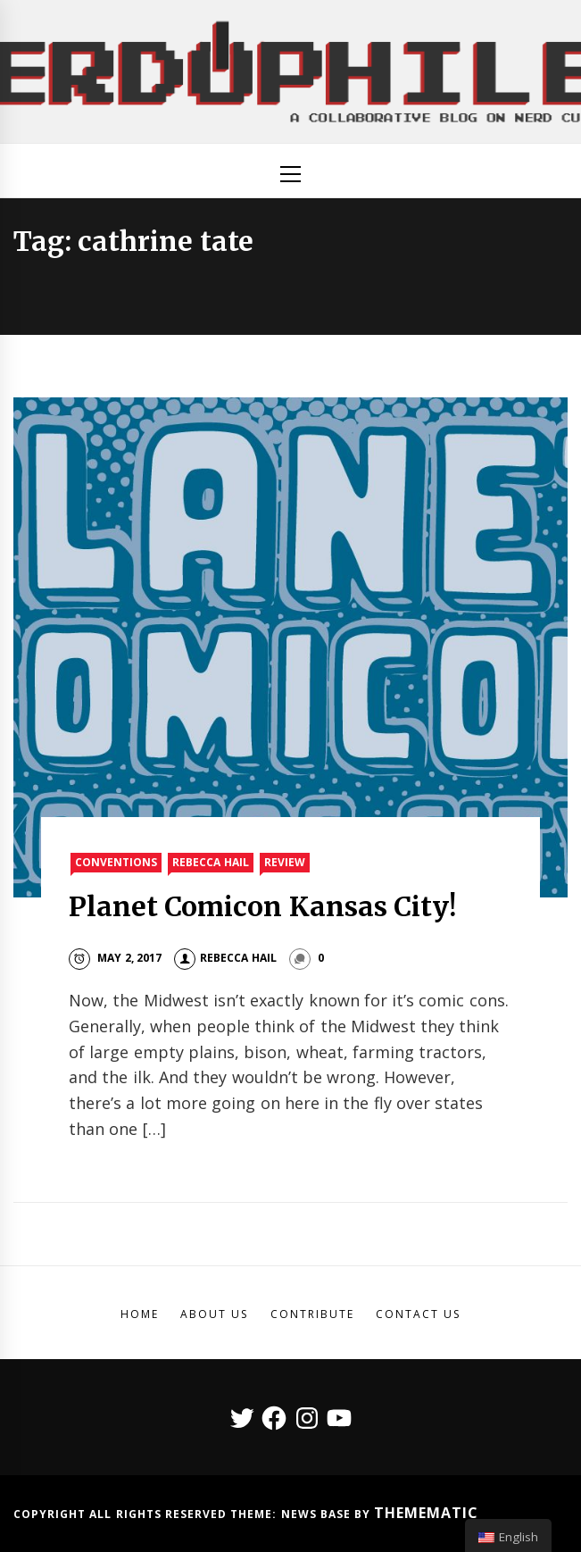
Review (284, 862)
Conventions (116, 862)
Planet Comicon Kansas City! (262, 906)
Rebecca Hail (210, 862)
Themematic (426, 1513)
